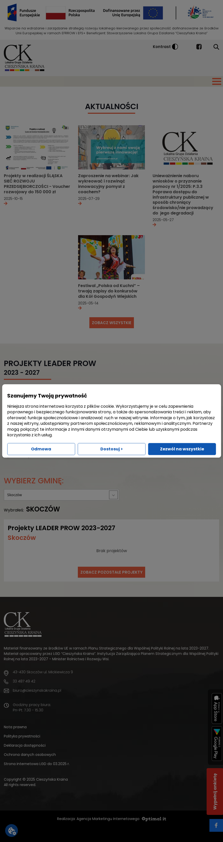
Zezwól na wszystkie (182, 449)
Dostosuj (111, 449)
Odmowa (41, 449)
